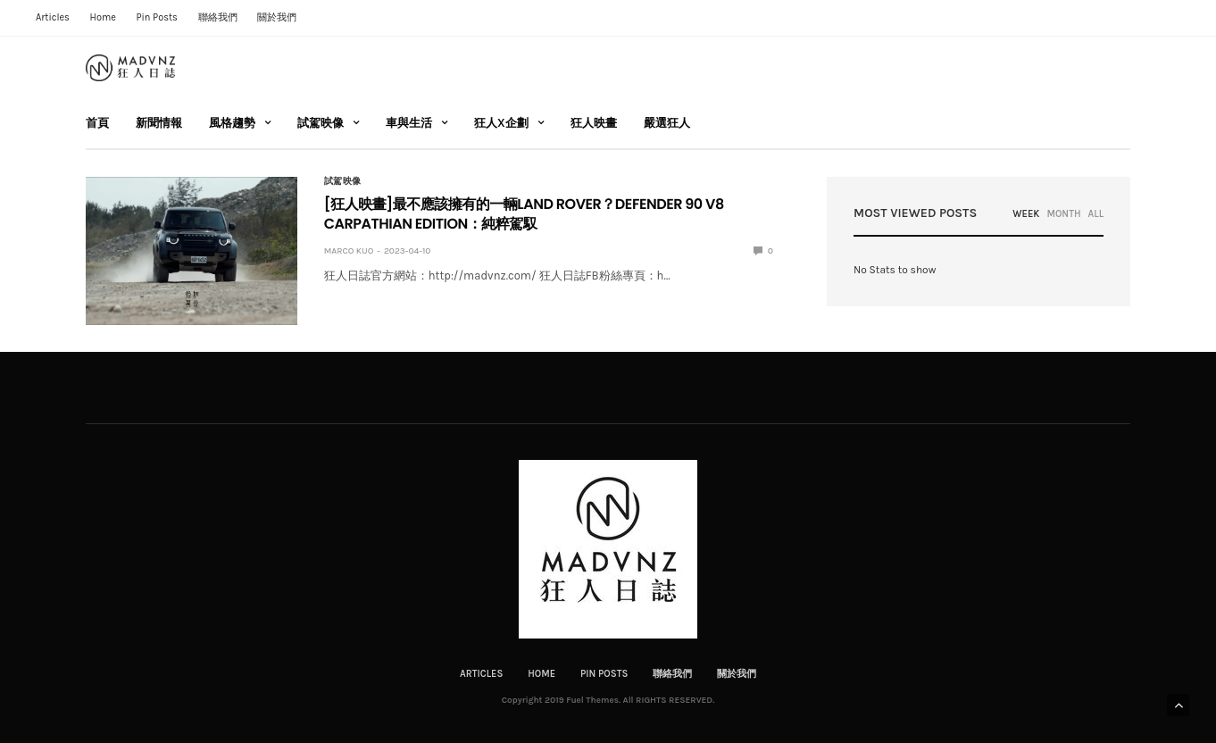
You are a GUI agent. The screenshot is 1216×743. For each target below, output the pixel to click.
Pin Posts (156, 17)
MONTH (1063, 214)
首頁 (97, 122)
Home (103, 17)
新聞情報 (159, 122)
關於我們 (276, 17)
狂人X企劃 (501, 122)
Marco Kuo (349, 251)
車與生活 (409, 122)
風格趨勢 (232, 122)
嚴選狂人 (667, 122)
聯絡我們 (217, 17)
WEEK (1025, 214)
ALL (1096, 214)
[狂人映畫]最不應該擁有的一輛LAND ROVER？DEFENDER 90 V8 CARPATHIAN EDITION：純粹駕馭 (524, 214)
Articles (53, 17)
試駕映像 (320, 122)
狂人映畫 (594, 122)
